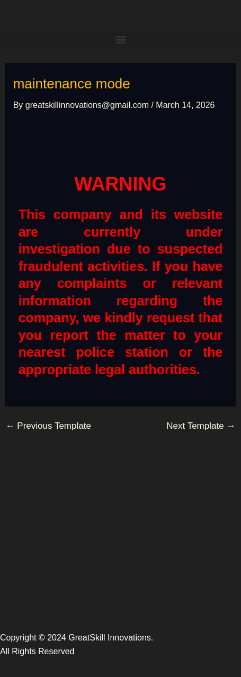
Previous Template (48, 425)
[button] (120, 39)
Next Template (200, 425)
